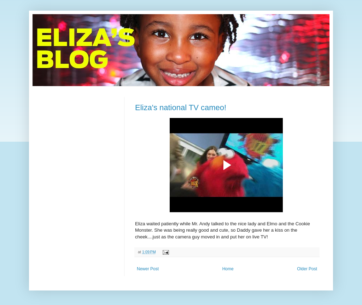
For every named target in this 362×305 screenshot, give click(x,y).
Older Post (307, 268)
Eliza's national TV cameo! (180, 107)
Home (228, 268)
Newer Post (148, 268)
